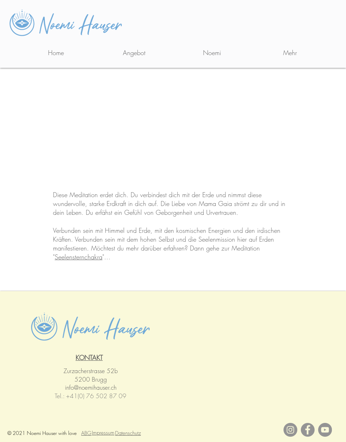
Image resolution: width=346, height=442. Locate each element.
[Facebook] (308, 430)
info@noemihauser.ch (91, 387)
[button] (134, 53)
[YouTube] (325, 430)
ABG (86, 433)
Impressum (103, 432)
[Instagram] (290, 430)
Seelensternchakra (78, 257)
